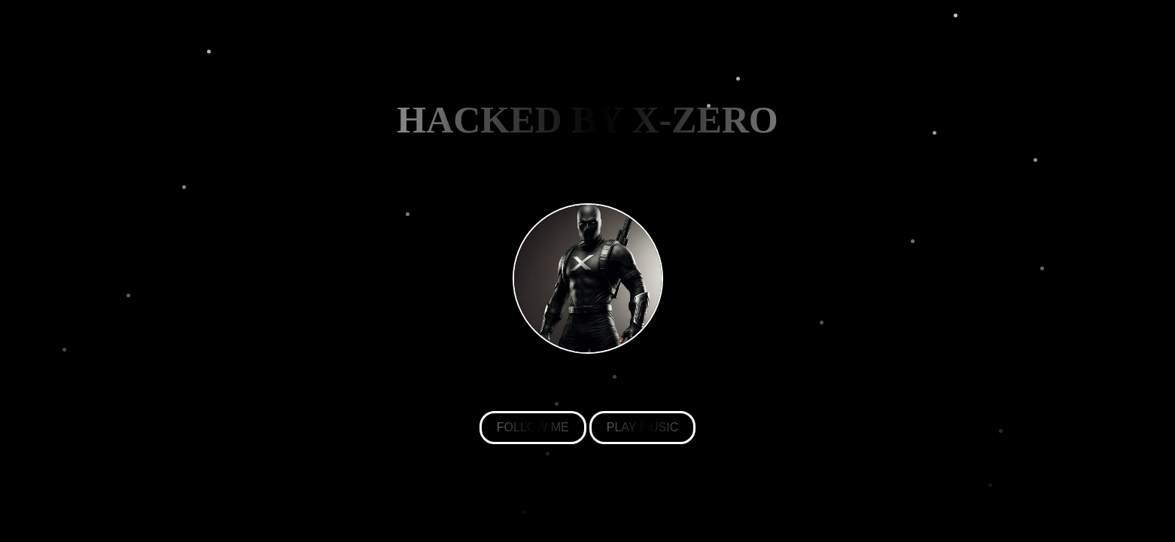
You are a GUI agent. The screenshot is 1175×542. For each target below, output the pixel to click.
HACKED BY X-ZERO (587, 120)
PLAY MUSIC (642, 427)
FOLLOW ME (533, 427)
